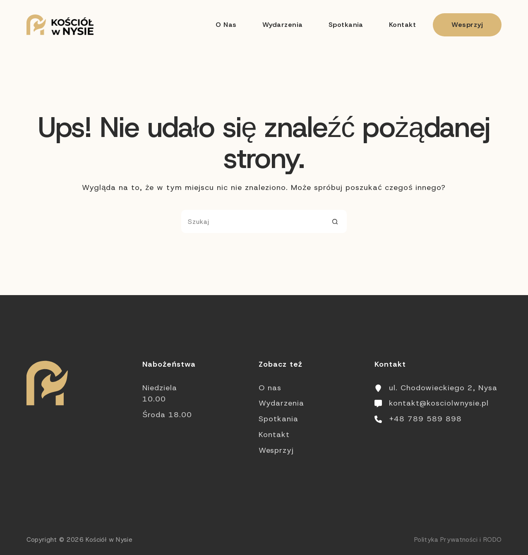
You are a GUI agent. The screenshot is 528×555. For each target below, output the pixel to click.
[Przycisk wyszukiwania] (335, 221)
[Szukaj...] (252, 221)
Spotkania (346, 24)
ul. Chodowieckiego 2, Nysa (443, 388)
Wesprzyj (467, 24)
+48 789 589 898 (425, 419)
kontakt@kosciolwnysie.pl (439, 403)
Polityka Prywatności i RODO (458, 540)
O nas (226, 24)
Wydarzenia (282, 24)
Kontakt (402, 24)
